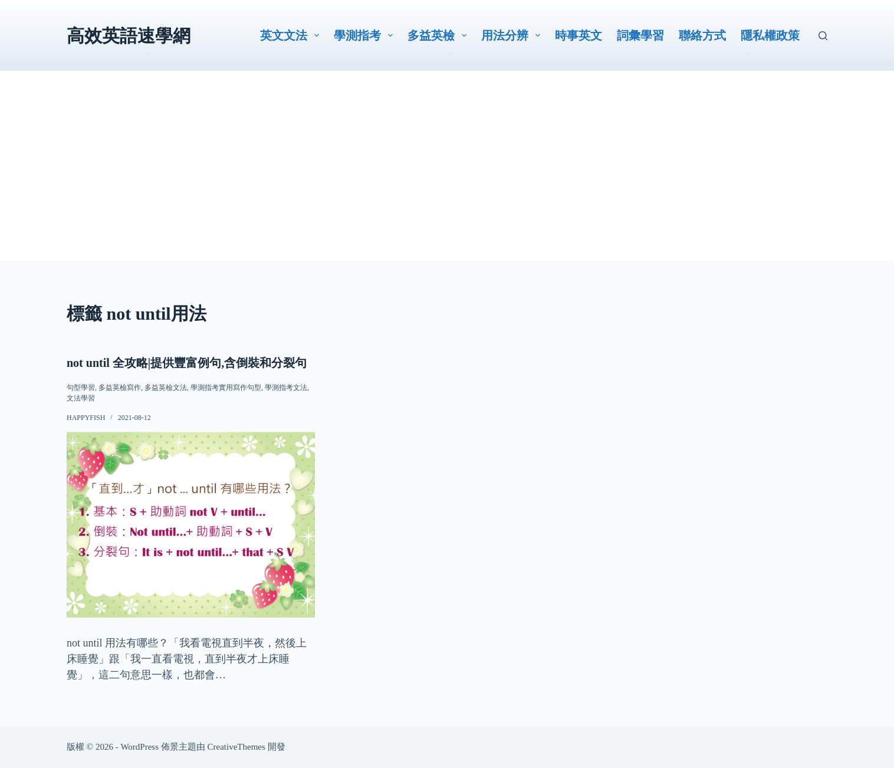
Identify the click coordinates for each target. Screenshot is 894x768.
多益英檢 (439, 35)
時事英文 (578, 35)
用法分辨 (513, 35)
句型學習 (81, 387)
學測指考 (365, 35)
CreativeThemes (236, 746)
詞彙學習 (640, 35)
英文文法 (292, 35)
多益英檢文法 (165, 387)
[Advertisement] (447, 178)
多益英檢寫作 (119, 387)
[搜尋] (823, 35)
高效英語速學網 (128, 35)
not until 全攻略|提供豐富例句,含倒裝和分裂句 (187, 362)
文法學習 (81, 398)
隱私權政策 (770, 35)
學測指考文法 (286, 387)
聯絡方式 (702, 35)
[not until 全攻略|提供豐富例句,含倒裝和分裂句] (191, 525)
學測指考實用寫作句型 (225, 387)
